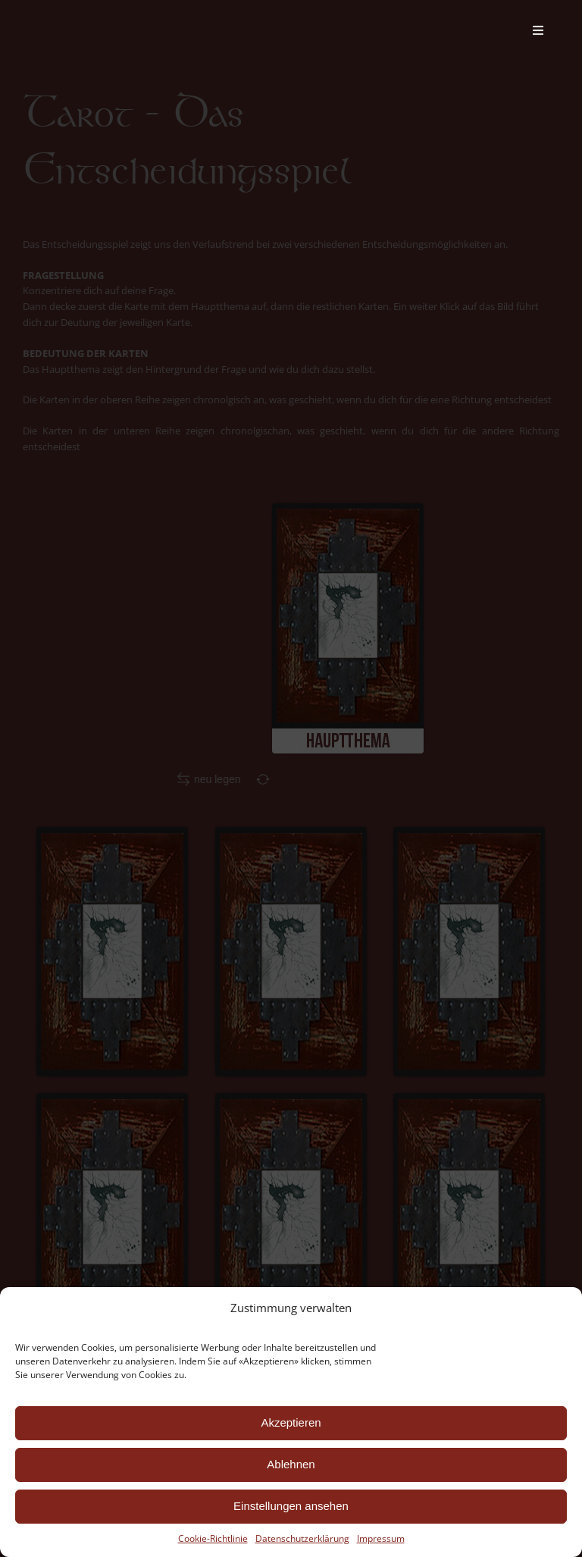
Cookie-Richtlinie (211, 1539)
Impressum (379, 1538)
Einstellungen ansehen (289, 1506)
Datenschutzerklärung (301, 1538)
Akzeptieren (288, 1423)
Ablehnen (289, 1464)
